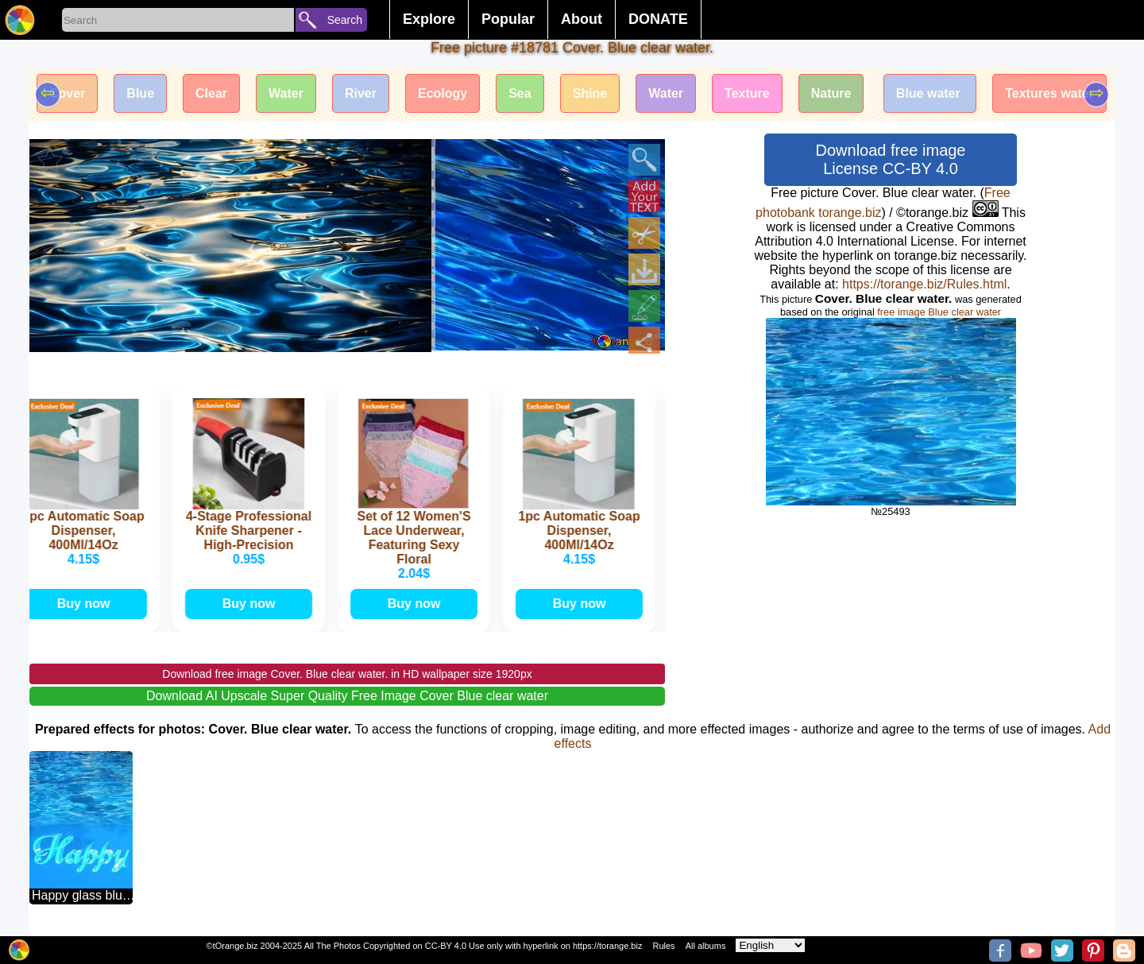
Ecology (442, 93)
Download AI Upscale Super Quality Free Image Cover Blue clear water (347, 696)
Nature (831, 93)
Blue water (930, 93)
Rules (663, 945)
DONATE (658, 19)
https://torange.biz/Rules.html (924, 284)
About (581, 19)
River (361, 93)
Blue (140, 93)
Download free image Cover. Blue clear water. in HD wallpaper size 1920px (346, 674)
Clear (211, 93)
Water (286, 93)
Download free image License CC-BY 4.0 (891, 159)
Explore (429, 19)
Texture (747, 93)
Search (344, 20)
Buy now (86, 603)
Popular (508, 19)
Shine (590, 93)
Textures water (1049, 93)
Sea (519, 93)
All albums (706, 945)
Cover (67, 93)
